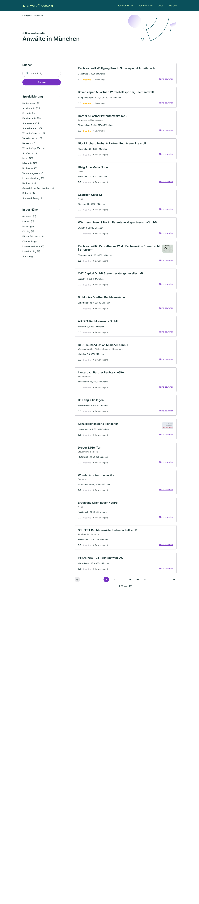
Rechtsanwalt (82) (31, 103)
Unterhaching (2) (31, 251)
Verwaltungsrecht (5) (33, 173)
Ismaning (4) (28, 226)
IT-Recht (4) (28, 193)
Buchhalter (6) (29, 168)
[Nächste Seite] (174, 583)
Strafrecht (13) (30, 153)
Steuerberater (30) (32, 128)
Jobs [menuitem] (160, 5)
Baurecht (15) (29, 143)
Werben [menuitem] (173, 5)
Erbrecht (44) (29, 113)
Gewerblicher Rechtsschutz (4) (38, 188)
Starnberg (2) (29, 256)
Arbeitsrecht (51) (31, 108)
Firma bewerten (166, 79)
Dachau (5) (28, 221)
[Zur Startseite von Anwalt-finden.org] (37, 5)
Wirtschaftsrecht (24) (33, 133)
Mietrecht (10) (29, 163)
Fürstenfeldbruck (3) (33, 236)
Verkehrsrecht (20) (32, 138)
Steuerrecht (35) (31, 123)
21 (145, 583)
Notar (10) (27, 158)
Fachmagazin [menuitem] (146, 5)
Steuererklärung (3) (32, 198)
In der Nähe (30, 210)
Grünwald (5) (29, 216)
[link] (126, 74)
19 (129, 583)
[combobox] (41, 73)
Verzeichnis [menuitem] (123, 5)
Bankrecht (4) (29, 183)
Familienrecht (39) (31, 118)
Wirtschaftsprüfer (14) (33, 148)
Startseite (27, 16)
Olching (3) (28, 231)
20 (137, 583)
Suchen (42, 82)
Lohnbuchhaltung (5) (33, 178)
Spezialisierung (32, 96)
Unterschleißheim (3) (33, 246)
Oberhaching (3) (30, 241)
